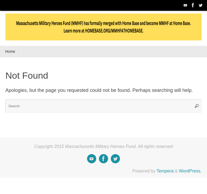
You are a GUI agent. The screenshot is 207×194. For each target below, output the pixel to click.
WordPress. (190, 170)
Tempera (165, 170)
